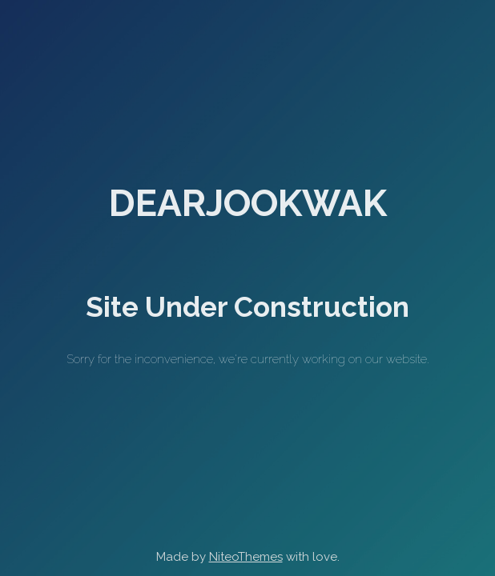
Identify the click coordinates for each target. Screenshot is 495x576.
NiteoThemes (246, 557)
